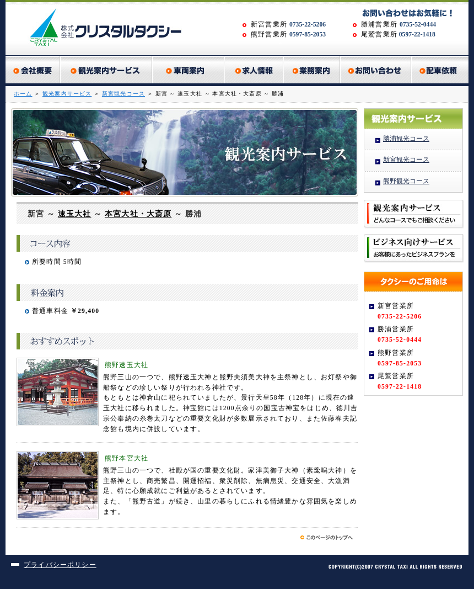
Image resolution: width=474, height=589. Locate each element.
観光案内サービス (107, 69)
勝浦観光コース (406, 138)
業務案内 (312, 69)
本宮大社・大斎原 (138, 214)
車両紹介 (189, 69)
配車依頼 (440, 69)
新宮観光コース (123, 94)
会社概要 (33, 69)
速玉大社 (74, 214)
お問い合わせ (376, 69)
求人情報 (254, 69)
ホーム (23, 94)
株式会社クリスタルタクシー (110, 27)
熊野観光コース (406, 181)
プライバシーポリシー (60, 565)
